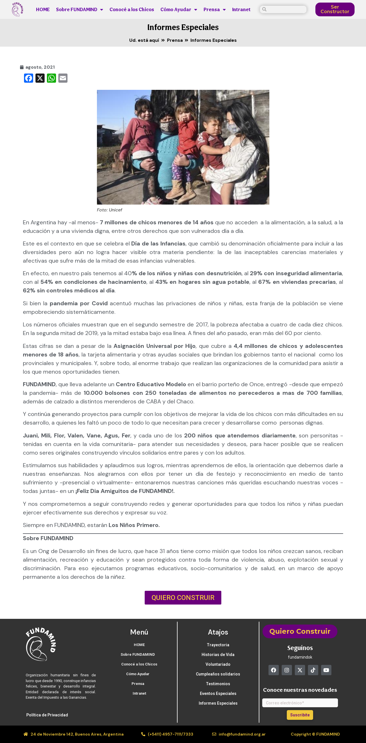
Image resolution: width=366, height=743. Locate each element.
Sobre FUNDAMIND (79, 9)
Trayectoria (218, 645)
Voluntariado (218, 664)
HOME (43, 9)
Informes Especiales (183, 27)
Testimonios (218, 683)
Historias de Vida (218, 654)
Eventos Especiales (218, 693)
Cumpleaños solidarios (218, 674)
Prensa (215, 9)
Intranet (241, 9)
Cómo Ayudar (178, 9)
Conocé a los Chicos (132, 9)
